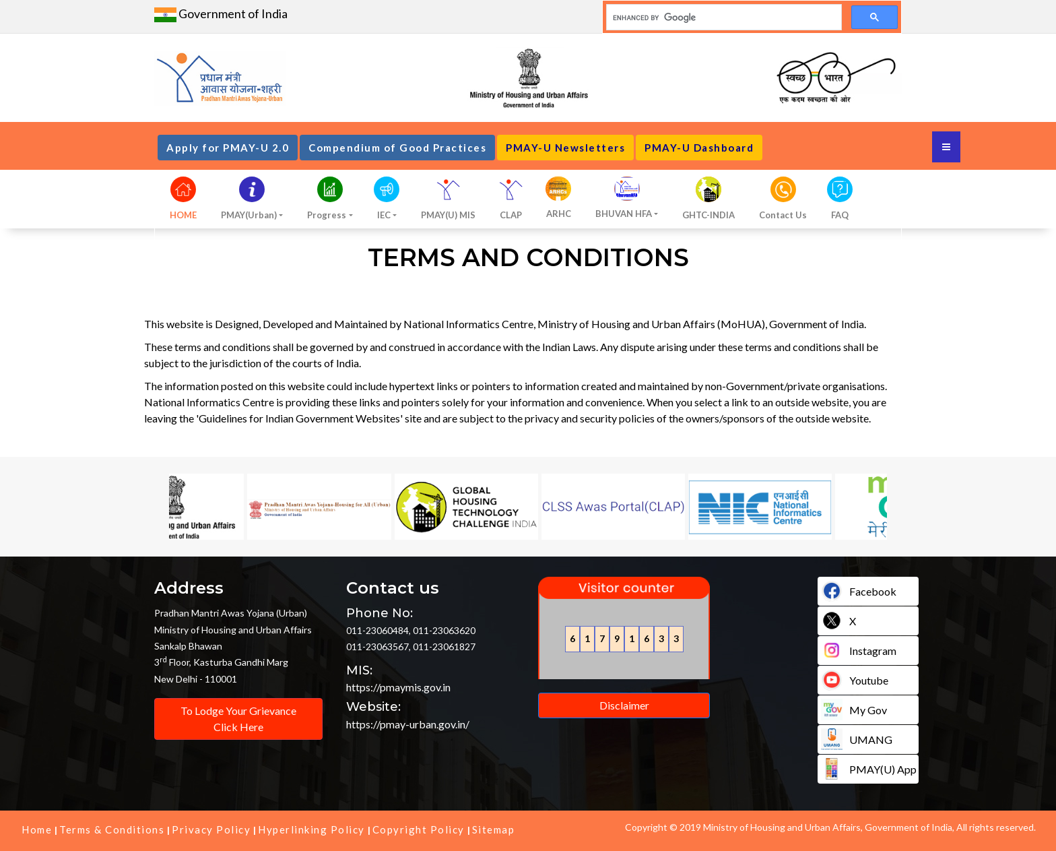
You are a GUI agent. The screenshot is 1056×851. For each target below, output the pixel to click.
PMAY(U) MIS (448, 215)
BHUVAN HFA (623, 213)
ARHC (558, 213)
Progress (326, 215)
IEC (384, 215)
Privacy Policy (211, 829)
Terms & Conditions (111, 829)
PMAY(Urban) (249, 215)
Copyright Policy (418, 829)
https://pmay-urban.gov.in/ (407, 724)
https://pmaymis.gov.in (398, 687)
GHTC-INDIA (708, 215)
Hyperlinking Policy (311, 829)
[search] (722, 17)
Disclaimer (624, 705)
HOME (183, 215)
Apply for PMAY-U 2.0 (227, 147)
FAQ (840, 215)
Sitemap (493, 829)
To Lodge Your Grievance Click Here (238, 718)
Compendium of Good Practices (397, 147)
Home (37, 829)
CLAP (511, 215)
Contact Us (783, 215)
